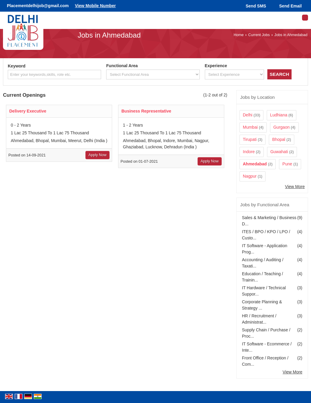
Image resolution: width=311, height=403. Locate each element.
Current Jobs (259, 35)
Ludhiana (278, 115)
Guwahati (279, 151)
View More (295, 186)
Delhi (247, 115)
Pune (287, 163)
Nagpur (250, 176)
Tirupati (250, 139)
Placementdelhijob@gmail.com (38, 5)
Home (239, 35)
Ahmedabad (255, 163)
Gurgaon (281, 127)
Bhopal (278, 139)
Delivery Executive (27, 111)
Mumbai (250, 127)
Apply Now (97, 155)
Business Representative (146, 111)
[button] (95, 5)
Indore (249, 151)
